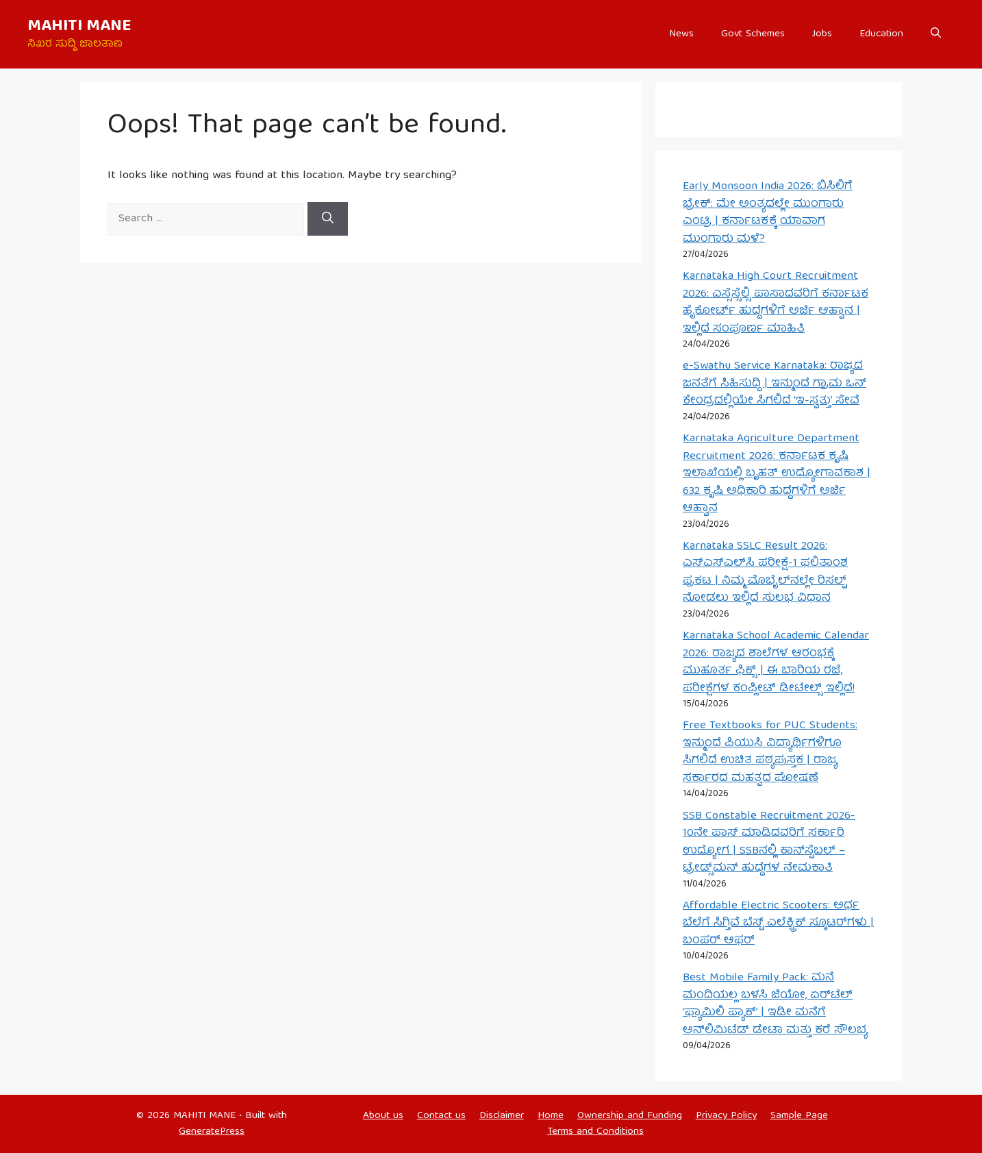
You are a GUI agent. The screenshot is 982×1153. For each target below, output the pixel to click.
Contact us (441, 1116)
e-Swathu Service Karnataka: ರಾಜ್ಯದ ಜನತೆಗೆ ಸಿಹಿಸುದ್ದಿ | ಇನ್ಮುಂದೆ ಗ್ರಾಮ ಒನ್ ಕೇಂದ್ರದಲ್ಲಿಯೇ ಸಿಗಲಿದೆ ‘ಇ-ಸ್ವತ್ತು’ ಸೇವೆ (774, 383)
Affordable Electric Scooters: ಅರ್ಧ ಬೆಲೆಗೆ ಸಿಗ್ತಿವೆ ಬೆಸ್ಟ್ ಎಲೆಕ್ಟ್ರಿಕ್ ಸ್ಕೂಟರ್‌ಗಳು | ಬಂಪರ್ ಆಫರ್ (778, 923)
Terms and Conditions (595, 1132)
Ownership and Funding (629, 1116)
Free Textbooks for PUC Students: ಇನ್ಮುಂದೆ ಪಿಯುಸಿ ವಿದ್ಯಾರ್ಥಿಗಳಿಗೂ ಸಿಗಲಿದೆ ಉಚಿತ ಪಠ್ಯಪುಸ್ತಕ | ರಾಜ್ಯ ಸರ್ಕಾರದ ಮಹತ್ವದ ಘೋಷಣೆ (770, 752)
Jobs (822, 34)
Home (551, 1116)
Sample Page (799, 1116)
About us (383, 1116)
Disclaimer (501, 1116)
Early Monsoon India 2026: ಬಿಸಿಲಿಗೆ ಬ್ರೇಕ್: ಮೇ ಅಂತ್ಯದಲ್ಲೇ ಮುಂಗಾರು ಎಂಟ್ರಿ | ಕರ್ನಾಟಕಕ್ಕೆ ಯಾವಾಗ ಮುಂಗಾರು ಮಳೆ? (768, 213)
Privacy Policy (726, 1116)
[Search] (327, 219)
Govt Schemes (753, 34)
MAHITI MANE (79, 27)
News (681, 34)
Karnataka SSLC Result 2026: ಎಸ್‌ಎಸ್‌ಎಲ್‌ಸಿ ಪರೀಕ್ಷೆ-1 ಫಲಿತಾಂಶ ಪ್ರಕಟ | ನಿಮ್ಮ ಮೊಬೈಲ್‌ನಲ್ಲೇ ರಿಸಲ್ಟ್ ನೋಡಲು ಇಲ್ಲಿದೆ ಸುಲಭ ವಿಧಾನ (765, 572)
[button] (936, 34)
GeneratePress (211, 1132)
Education (881, 34)
